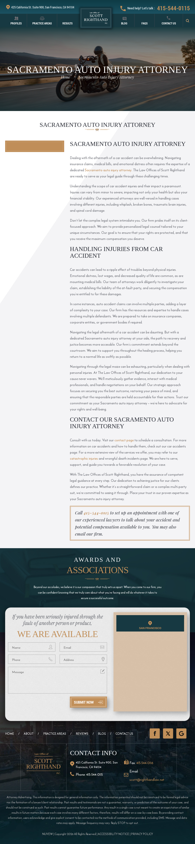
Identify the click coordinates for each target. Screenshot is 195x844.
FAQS (144, 23)
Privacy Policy (142, 834)
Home (9, 733)
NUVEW (47, 834)
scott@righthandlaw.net (146, 779)
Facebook (155, 733)
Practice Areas (42, 23)
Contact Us (169, 23)
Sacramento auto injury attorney (108, 170)
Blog (124, 23)
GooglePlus (181, 733)
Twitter (168, 733)
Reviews (82, 733)
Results (67, 23)
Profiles (16, 23)
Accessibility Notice (113, 834)
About (29, 733)
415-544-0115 (173, 8)
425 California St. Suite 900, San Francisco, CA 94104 (42, 7)
